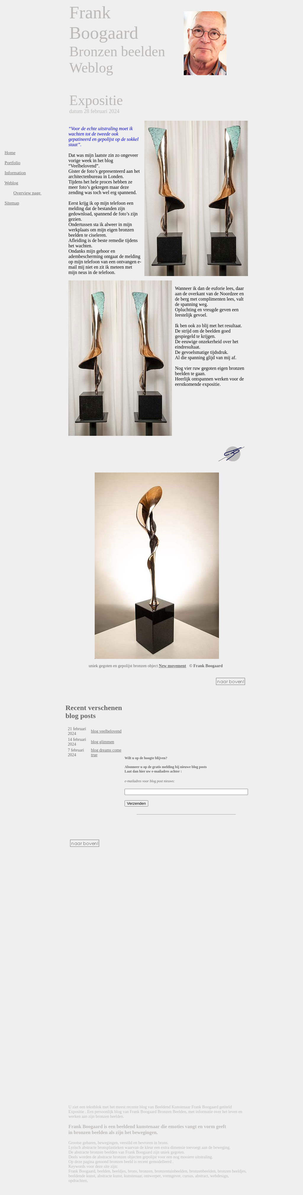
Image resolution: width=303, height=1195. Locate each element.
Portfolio (12, 162)
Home (10, 152)
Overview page (27, 193)
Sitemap (12, 203)
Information (15, 172)
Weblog (11, 182)
